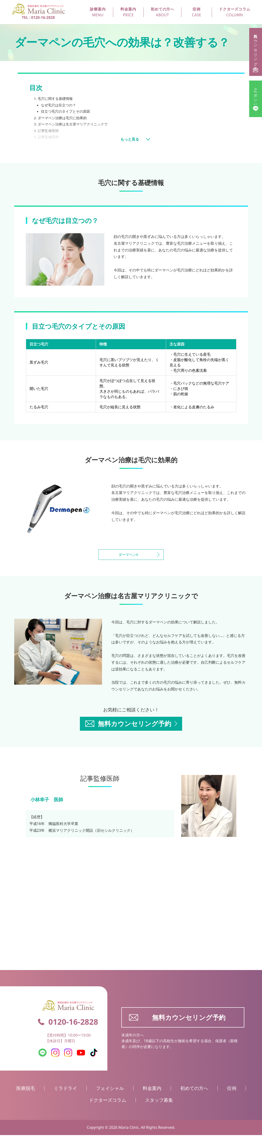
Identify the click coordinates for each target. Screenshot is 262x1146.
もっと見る (129, 138)
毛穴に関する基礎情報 (56, 98)
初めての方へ (194, 1099)
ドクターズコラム (107, 1111)
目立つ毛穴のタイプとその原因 (67, 112)
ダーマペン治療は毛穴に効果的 (64, 119)
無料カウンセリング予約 (177, 1028)
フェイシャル (110, 1099)
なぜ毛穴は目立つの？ (59, 105)
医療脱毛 (25, 1099)
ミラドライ (65, 1099)
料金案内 (152, 1099)
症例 (231, 1099)
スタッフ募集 (159, 1111)
